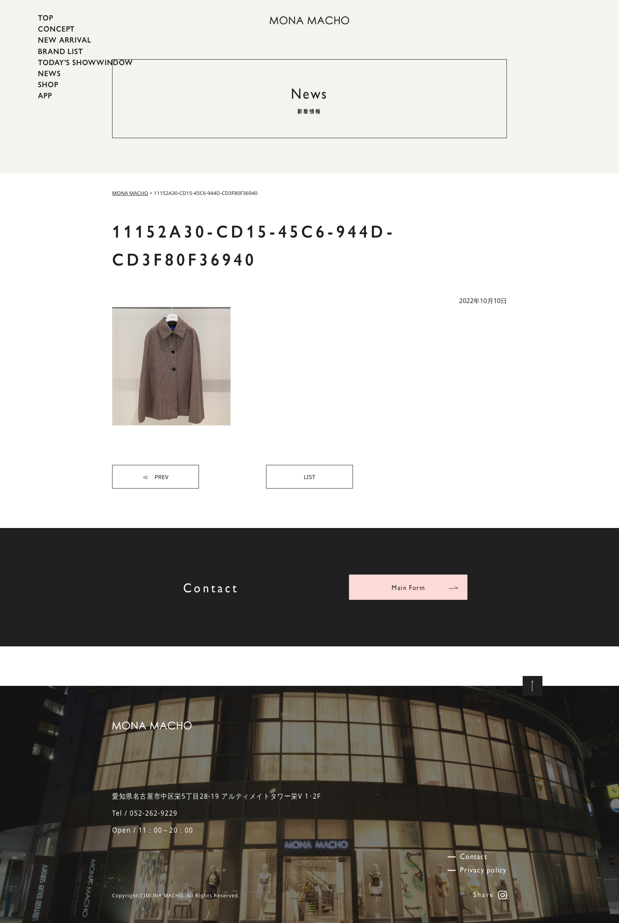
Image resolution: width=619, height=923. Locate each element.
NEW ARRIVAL (65, 40)
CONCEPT (56, 29)
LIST (309, 477)
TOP (45, 17)
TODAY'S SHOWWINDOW (85, 62)
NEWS (49, 73)
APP (45, 95)
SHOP (48, 84)
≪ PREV (156, 477)
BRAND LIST (60, 51)
